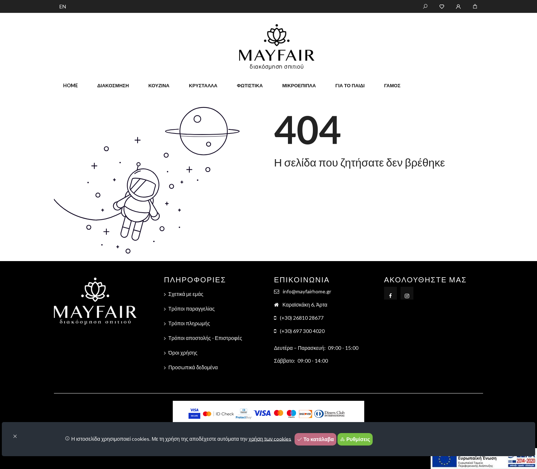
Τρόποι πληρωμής (189, 323)
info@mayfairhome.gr (307, 291)
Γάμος (392, 85)
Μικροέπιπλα (299, 85)
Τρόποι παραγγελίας (191, 308)
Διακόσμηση (113, 85)
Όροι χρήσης (182, 352)
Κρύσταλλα (203, 85)
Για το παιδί (350, 85)
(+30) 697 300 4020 (302, 331)
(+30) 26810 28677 (302, 318)
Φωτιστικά (250, 85)
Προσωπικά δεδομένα (193, 367)
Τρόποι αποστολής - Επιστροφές (205, 338)
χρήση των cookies (270, 438)
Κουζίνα (158, 85)
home (70, 85)
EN (62, 6)
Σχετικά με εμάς (185, 294)
